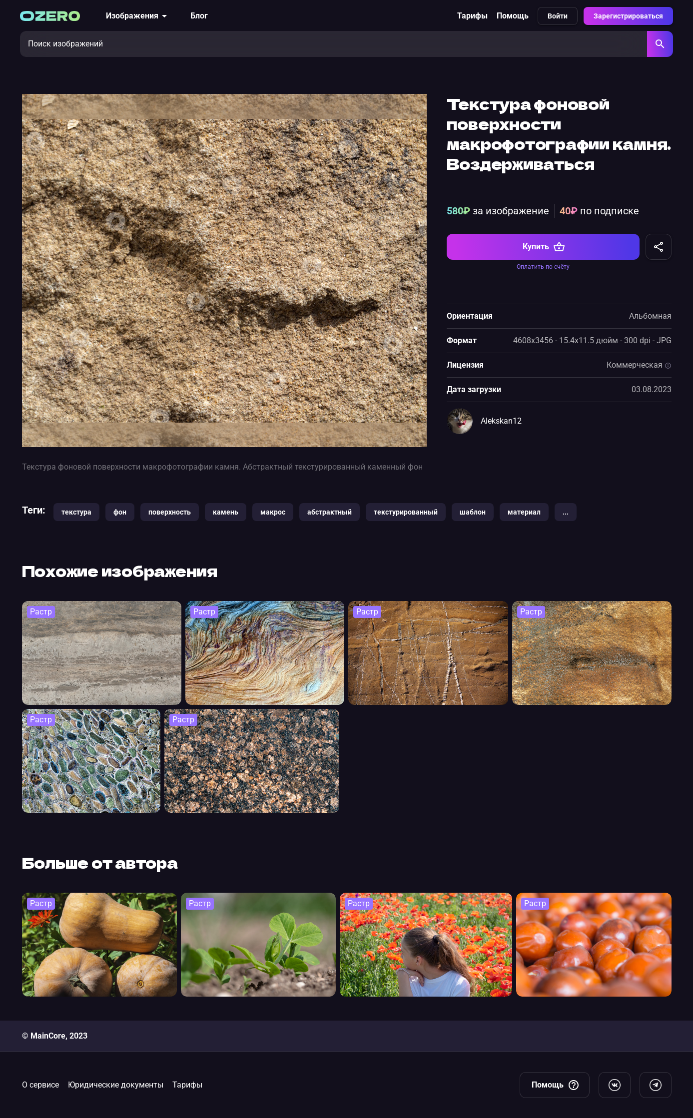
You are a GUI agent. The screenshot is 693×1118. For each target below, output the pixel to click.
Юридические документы (115, 1085)
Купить (544, 247)
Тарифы (472, 15)
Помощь (513, 15)
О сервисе (40, 1085)
